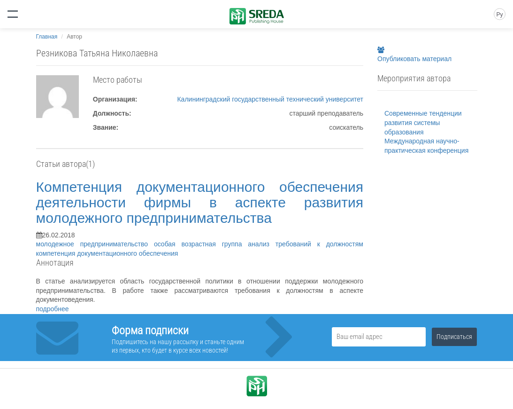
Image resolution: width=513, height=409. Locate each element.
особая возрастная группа (201, 244)
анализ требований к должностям (305, 244)
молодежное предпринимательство (95, 244)
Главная (47, 36)
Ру (499, 14)
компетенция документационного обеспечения (107, 253)
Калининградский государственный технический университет (270, 99)
